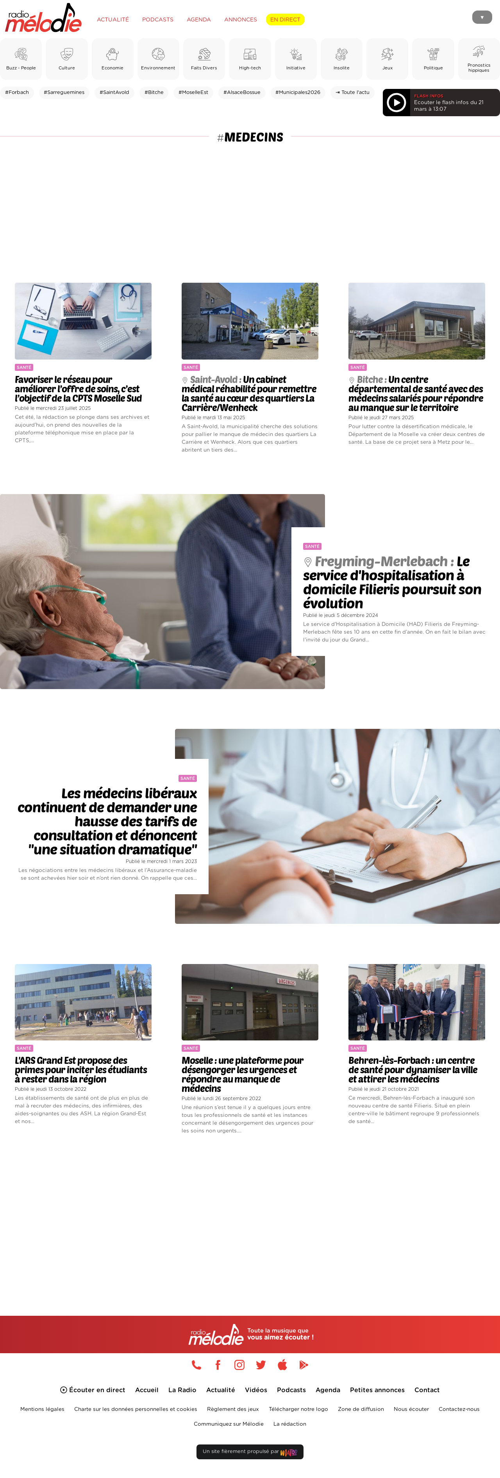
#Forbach (17, 92)
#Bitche (154, 92)
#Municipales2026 (297, 92)
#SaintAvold (114, 92)
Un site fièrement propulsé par (250, 1453)
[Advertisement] (250, 204)
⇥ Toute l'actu (353, 92)
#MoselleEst (193, 92)
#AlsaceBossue (242, 92)
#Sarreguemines (64, 92)
